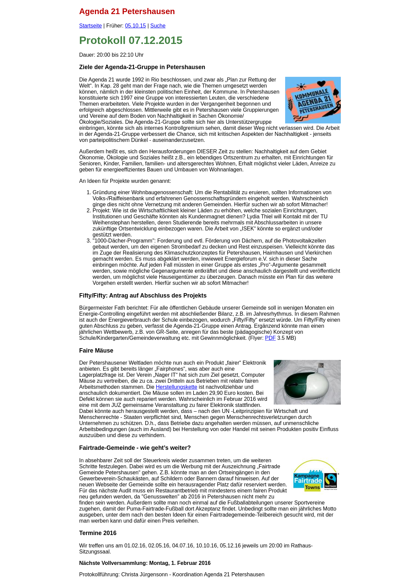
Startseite (90, 26)
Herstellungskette (177, 387)
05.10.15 (135, 26)
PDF (270, 338)
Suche (157, 26)
